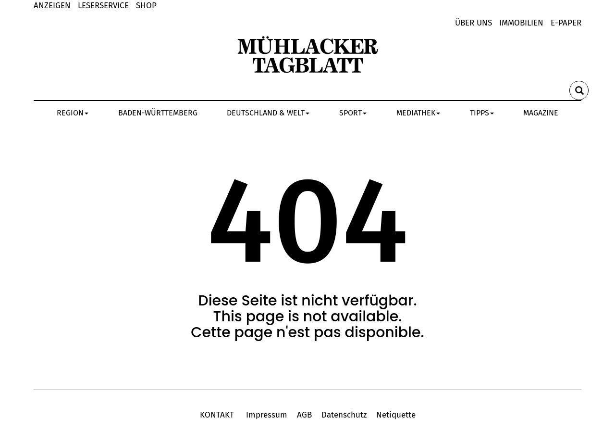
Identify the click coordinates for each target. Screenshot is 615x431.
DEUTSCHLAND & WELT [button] (268, 112)
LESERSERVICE (103, 5)
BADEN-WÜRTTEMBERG (157, 112)
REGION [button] (72, 112)
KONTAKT (218, 415)
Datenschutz (344, 415)
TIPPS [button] (482, 112)
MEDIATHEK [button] (418, 112)
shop (146, 5)
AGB (304, 415)
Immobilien (521, 23)
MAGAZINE (540, 112)
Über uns (473, 23)
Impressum (266, 415)
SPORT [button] (353, 112)
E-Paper (566, 23)
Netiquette (395, 415)
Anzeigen (52, 5)
